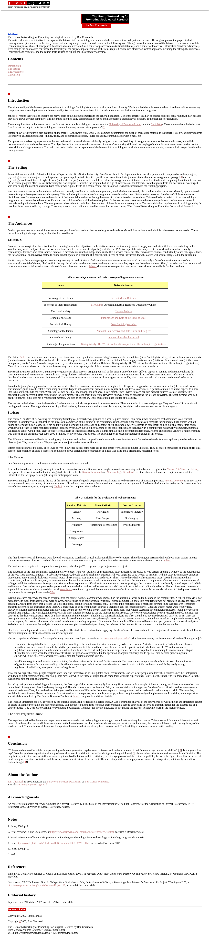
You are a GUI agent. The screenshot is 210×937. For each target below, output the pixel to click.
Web (52, 592)
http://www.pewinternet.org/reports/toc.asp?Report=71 (36, 885)
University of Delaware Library (125, 124)
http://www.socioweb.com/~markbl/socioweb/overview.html (82, 831)
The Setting (14, 68)
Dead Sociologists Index (123, 324)
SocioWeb (156, 124)
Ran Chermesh (15, 781)
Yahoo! (170, 469)
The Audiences (16, 71)
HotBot (193, 469)
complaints (66, 589)
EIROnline (96, 304)
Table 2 (58, 486)
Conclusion (14, 74)
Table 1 (92, 266)
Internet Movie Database (124, 298)
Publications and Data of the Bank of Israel (123, 317)
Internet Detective (174, 480)
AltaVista (181, 469)
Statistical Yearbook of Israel (123, 337)
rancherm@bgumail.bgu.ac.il (31, 784)
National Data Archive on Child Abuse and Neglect (124, 331)
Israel (76, 696)
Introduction (14, 65)
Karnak (86, 472)
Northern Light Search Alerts (122, 472)
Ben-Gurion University (97, 781)
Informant (96, 472)
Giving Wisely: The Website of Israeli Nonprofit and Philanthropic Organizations (123, 344)
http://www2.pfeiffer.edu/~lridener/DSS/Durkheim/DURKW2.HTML (53, 843)
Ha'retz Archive (124, 311)
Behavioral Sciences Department (64, 781)
